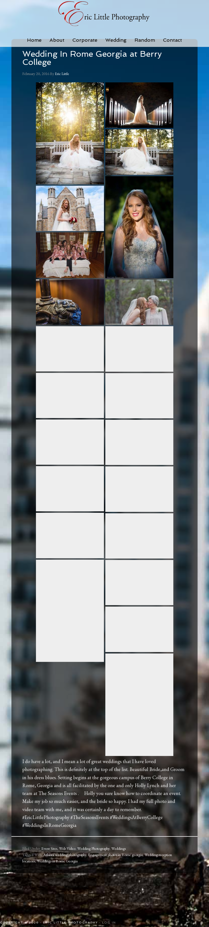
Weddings (118, 848)
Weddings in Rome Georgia (57, 861)
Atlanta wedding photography (64, 854)
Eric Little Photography (104, 13)
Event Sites (49, 848)
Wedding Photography (93, 848)
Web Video (67, 848)
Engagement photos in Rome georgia (115, 854)
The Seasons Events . (60, 793)
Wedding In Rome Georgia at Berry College (92, 58)
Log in (109, 922)
